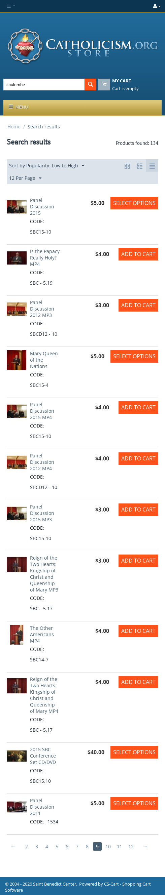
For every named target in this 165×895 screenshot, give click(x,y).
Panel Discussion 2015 (42, 206)
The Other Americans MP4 (42, 634)
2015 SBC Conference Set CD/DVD (43, 755)
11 (119, 846)
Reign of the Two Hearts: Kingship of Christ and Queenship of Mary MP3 (44, 574)
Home (14, 126)
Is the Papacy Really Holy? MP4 (45, 257)
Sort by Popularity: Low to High (46, 165)
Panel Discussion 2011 (42, 806)
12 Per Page (25, 178)
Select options (134, 203)
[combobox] (44, 84)
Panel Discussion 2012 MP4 (42, 462)
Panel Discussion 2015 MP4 (42, 410)
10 (108, 846)
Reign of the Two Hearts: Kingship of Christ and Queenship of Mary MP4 (44, 695)
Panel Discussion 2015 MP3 (42, 513)
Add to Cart (138, 254)
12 (131, 846)
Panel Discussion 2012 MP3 (42, 308)
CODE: (37, 221)
